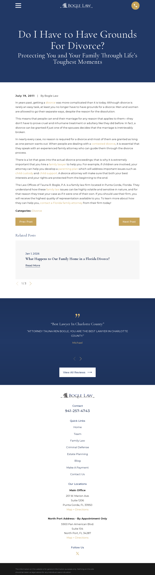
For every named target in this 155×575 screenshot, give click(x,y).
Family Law (77, 440)
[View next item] (30, 283)
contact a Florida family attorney (61, 202)
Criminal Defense (77, 447)
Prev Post (26, 221)
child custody (24, 173)
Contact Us (77, 474)
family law (52, 189)
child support (48, 173)
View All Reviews (77, 372)
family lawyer (57, 164)
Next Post (129, 221)
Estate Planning (77, 454)
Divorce (37, 210)
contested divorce (103, 143)
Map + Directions (78, 509)
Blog (77, 460)
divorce (50, 102)
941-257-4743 (77, 411)
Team (77, 433)
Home (77, 427)
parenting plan (68, 168)
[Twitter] (77, 553)
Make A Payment (77, 467)
